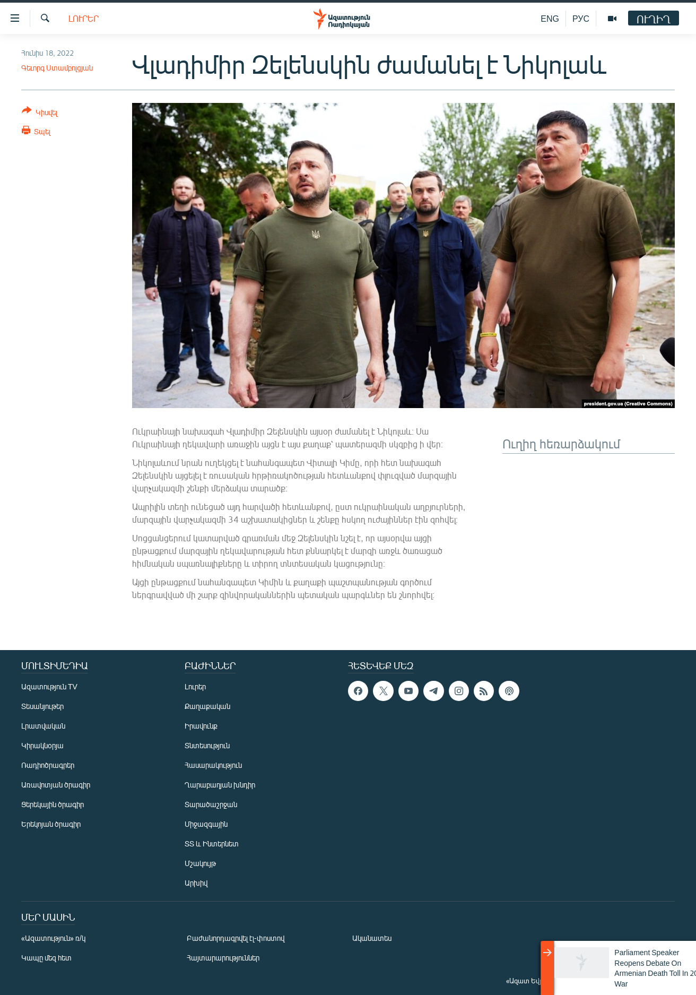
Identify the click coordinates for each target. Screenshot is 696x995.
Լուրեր (83, 18)
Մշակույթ (200, 863)
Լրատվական (43, 725)
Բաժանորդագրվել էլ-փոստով (235, 937)
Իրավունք (201, 725)
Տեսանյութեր (42, 706)
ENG (550, 18)
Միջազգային (206, 823)
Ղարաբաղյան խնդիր (220, 784)
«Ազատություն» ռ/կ (53, 937)
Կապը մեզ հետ (46, 957)
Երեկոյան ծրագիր (51, 823)
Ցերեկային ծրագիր (52, 804)
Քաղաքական (207, 706)
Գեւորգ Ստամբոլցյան (57, 67)
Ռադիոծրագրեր (47, 764)
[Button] (39, 113)
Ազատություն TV (49, 686)
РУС (580, 18)
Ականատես (372, 937)
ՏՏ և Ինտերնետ (212, 843)
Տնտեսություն (207, 745)
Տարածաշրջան (211, 804)
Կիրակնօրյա (42, 745)
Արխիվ (196, 882)
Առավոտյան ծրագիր (55, 784)
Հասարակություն (213, 764)
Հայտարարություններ (223, 957)
